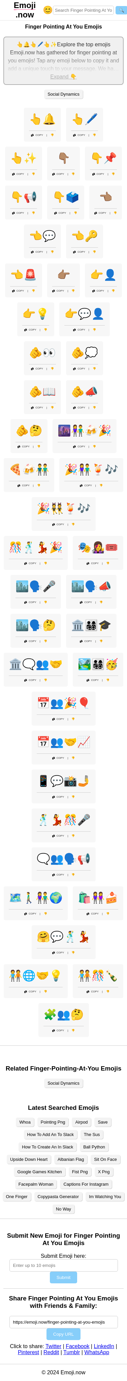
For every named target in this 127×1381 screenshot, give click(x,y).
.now (25, 10)
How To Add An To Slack (50, 1134)
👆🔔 (42, 119)
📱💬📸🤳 (64, 781)
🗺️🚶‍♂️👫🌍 (36, 898)
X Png (104, 1171)
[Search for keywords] (83, 10)
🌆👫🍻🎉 (85, 431)
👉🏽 (63, 275)
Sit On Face (105, 1159)
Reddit (51, 1352)
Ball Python (94, 1146)
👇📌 (103, 158)
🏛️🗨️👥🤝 (36, 664)
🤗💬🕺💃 (64, 937)
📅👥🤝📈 (64, 742)
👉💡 (35, 314)
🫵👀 (42, 353)
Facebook (77, 1346)
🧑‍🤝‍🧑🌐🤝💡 (36, 976)
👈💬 (42, 236)
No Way (63, 1209)
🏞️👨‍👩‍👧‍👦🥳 (98, 664)
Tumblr (71, 1352)
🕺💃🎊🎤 (64, 820)
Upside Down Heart (28, 1159)
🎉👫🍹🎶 (91, 469)
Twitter (53, 1346)
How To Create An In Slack (47, 1146)
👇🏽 (63, 158)
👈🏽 (106, 197)
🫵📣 (84, 392)
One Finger (17, 1196)
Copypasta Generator (58, 1196)
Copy (37, 135)
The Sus (92, 1134)
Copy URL (63, 1334)
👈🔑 (84, 236)
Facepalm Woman (36, 1184)
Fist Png (80, 1171)
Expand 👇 (63, 77)
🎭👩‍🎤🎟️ (98, 547)
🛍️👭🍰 (98, 898)
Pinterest (28, 1352)
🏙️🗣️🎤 (35, 586)
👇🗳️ (65, 197)
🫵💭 (84, 353)
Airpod (81, 1122)
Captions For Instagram (85, 1184)
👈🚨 (23, 275)
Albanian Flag (71, 1159)
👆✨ (23, 158)
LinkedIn (104, 1346)
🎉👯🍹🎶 (64, 508)
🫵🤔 (28, 431)
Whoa (24, 1122)
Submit (63, 1277)
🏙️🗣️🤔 (35, 625)
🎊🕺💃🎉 (36, 547)
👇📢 (23, 197)
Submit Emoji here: (63, 1256)
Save (102, 1122)
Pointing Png (53, 1122)
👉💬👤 (84, 314)
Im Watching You (105, 1196)
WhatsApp (96, 1352)
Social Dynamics (63, 94)
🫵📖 (42, 392)
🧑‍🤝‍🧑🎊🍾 (98, 976)
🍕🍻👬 (29, 469)
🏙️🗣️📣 (91, 586)
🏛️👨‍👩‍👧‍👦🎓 (91, 625)
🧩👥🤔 (63, 1014)
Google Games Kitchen (39, 1171)
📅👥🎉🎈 (64, 703)
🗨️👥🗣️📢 (64, 859)
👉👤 (103, 275)
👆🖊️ (84, 119)
